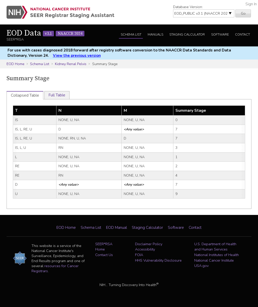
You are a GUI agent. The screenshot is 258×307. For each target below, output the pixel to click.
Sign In (251, 4)
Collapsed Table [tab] (25, 95)
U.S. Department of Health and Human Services (215, 246)
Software (220, 34)
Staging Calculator (187, 34)
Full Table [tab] (57, 95)
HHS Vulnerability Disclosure (158, 260)
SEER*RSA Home (103, 246)
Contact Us (104, 254)
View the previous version (77, 55)
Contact (242, 34)
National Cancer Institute (214, 260)
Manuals (155, 34)
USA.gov (201, 265)
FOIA (139, 254)
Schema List (131, 34)
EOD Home (15, 63)
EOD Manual (116, 227)
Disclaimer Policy (148, 243)
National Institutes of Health (216, 254)
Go (243, 13)
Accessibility (145, 249)
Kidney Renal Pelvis (70, 63)
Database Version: (188, 6)
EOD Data (45, 33)
